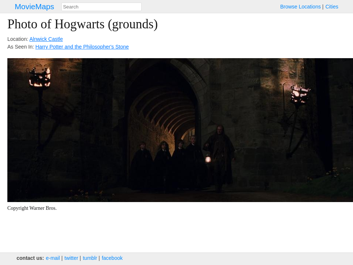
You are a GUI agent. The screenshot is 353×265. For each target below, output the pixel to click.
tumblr (90, 258)
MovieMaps (34, 6)
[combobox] (101, 7)
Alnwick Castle (46, 39)
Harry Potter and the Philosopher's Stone (82, 47)
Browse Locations (300, 7)
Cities (331, 7)
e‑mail (53, 258)
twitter (71, 258)
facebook (112, 258)
